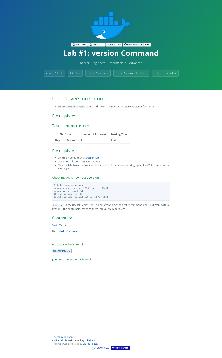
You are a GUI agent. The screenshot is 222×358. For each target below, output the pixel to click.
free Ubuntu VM (62, 250)
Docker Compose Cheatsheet (131, 73)
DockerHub (92, 157)
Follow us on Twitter (165, 73)
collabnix (90, 340)
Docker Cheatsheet (98, 73)
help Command (69, 231)
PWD (67, 161)
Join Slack (75, 73)
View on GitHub (54, 73)
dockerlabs (58, 340)
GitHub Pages (90, 343)
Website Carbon (120, 348)
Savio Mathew (60, 225)
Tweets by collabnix (62, 336)
